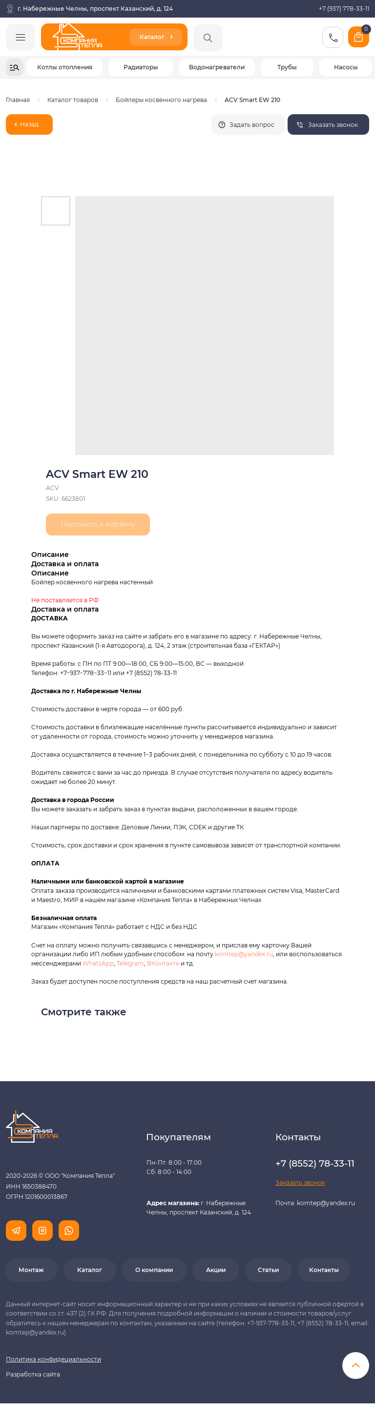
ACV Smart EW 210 (252, 99)
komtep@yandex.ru (244, 954)
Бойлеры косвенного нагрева (161, 99)
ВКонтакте (164, 963)
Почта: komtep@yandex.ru (315, 1203)
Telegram (130, 963)
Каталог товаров (72, 99)
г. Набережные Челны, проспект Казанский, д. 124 (95, 8)
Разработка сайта (33, 1374)
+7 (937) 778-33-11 (344, 8)
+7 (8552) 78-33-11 (151, 673)
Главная (18, 99)
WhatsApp (98, 963)
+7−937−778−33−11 (85, 673)
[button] (328, 124)
